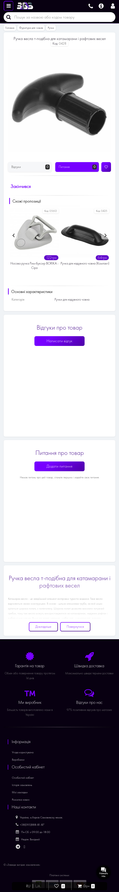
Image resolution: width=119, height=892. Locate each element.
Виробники (18, 759)
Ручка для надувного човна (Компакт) (85, 263)
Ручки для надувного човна (72, 299)
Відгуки (30, 167)
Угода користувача (22, 752)
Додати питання (59, 466)
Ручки (51, 27)
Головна (9, 27)
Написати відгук (59, 341)
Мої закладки (20, 792)
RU (28, 886)
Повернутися (75, 627)
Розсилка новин (20, 799)
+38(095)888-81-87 (30, 824)
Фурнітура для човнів (31, 27)
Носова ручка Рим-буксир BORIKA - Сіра (34, 265)
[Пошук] (7, 17)
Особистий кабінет (23, 777)
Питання (78, 167)
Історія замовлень (22, 785)
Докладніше (43, 627)
